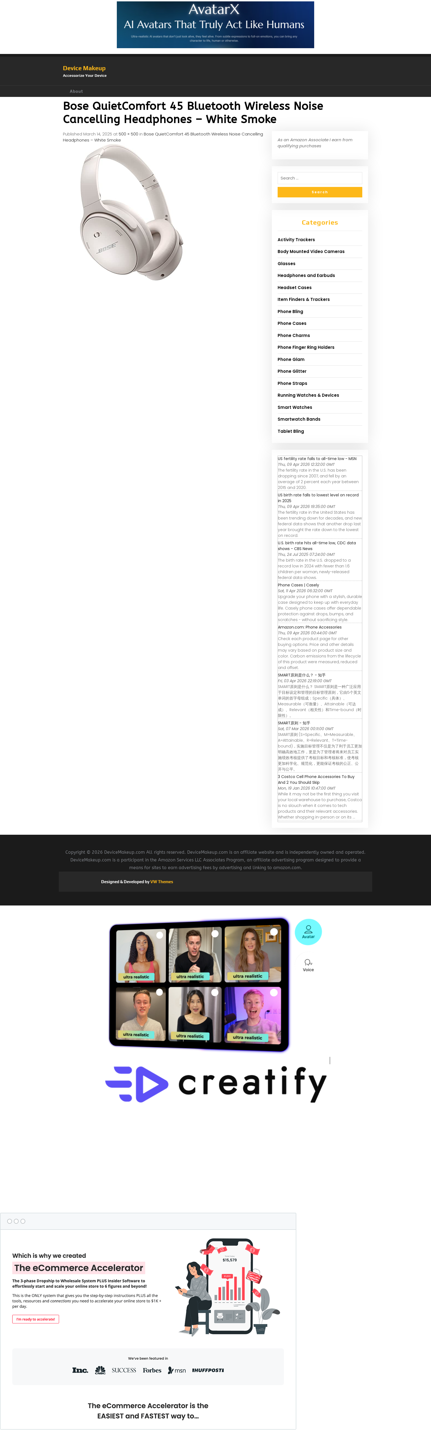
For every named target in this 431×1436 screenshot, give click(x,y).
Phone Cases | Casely (298, 585)
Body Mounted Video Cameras (311, 251)
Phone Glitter (292, 371)
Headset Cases (295, 287)
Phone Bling (290, 311)
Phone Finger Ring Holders (306, 347)
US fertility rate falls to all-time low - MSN (317, 458)
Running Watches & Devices (308, 395)
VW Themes (161, 881)
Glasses (286, 263)
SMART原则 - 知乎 (294, 723)
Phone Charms (294, 335)
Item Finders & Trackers (304, 299)
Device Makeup (84, 68)
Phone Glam (291, 359)
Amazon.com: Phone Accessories (310, 627)
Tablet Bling (291, 431)
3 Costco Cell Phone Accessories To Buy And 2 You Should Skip (316, 779)
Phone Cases (292, 323)
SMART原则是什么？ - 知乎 (302, 675)
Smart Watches (295, 407)
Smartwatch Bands (299, 419)
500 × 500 (128, 134)
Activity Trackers (296, 240)
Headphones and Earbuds (306, 275)
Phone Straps (292, 383)
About (76, 91)
